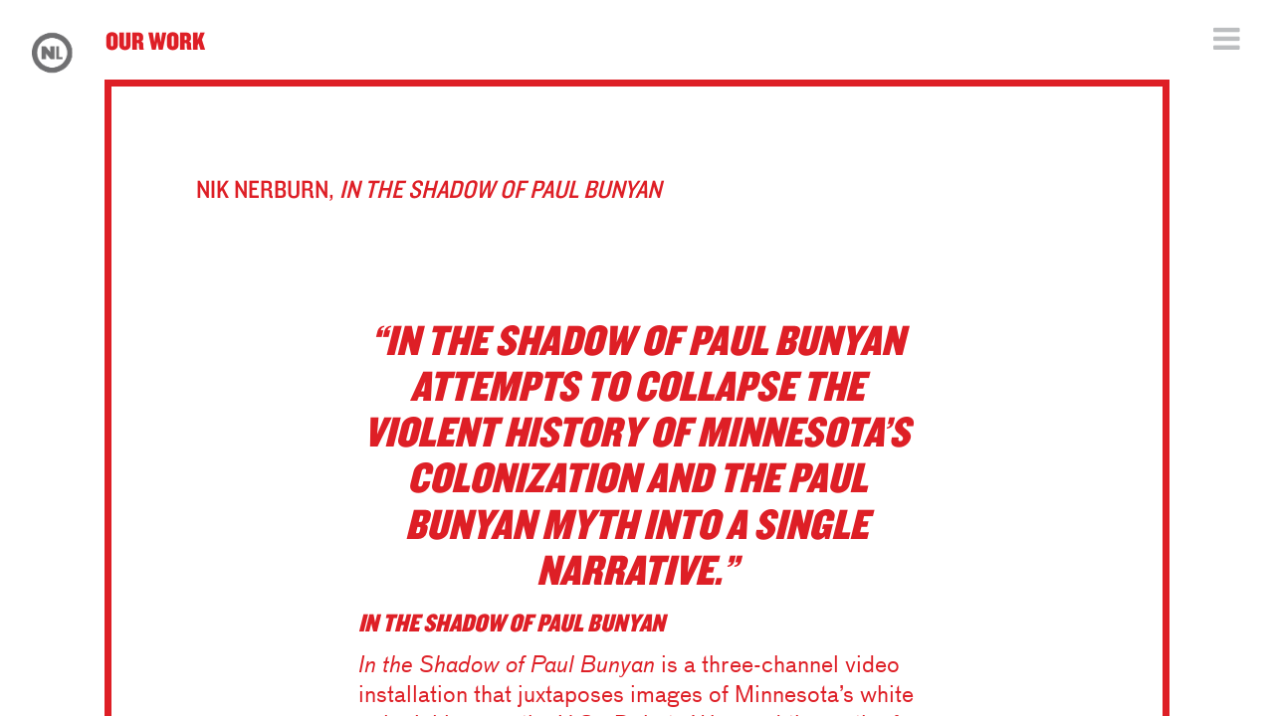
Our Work (155, 40)
